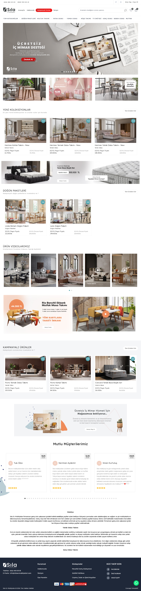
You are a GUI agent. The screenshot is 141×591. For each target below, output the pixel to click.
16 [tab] (57, 499)
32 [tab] (91, 499)
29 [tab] (85, 499)
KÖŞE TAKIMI (86, 18)
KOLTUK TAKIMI (44, 18)
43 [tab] (114, 499)
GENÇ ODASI (107, 18)
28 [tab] (83, 499)
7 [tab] (75, 72)
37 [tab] (102, 499)
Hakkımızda (30, 10)
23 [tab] (72, 499)
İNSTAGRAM (114, 573)
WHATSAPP (113, 577)
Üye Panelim (42, 578)
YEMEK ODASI (73, 18)
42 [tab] (112, 499)
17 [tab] (59, 499)
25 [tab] (76, 499)
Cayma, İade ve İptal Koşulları (84, 578)
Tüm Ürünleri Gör (130, 111)
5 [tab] (71, 72)
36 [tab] (100, 499)
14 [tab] (53, 499)
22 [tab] (70, 499)
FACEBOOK (113, 569)
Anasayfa (21, 10)
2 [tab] (65, 72)
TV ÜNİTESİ (97, 18)
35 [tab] (97, 499)
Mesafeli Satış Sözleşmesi (82, 569)
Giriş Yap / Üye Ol (131, 2)
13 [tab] (51, 499)
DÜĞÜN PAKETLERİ (28, 18)
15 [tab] (55, 499)
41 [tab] (110, 499)
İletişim (55, 10)
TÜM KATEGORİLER (11, 18)
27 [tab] (80, 499)
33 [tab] (93, 499)
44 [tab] (116, 499)
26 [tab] (78, 499)
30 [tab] (87, 499)
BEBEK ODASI (119, 18)
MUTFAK (129, 18)
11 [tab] (47, 499)
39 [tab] (106, 499)
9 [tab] (79, 72)
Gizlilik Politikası (78, 573)
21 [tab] (68, 499)
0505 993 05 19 (23, 2)
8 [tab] (77, 72)
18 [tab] (61, 499)
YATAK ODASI (59, 18)
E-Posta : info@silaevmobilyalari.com (17, 573)
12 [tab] (49, 499)
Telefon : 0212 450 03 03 (12, 571)
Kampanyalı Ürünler (43, 10)
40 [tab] (108, 499)
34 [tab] (95, 499)
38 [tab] (104, 499)
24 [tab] (74, 499)
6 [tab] (73, 72)
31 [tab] (89, 499)
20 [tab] (66, 499)
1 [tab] (63, 72)
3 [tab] (67, 72)
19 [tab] (64, 499)
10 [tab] (45, 499)
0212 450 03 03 (9, 2)
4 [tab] (69, 72)
